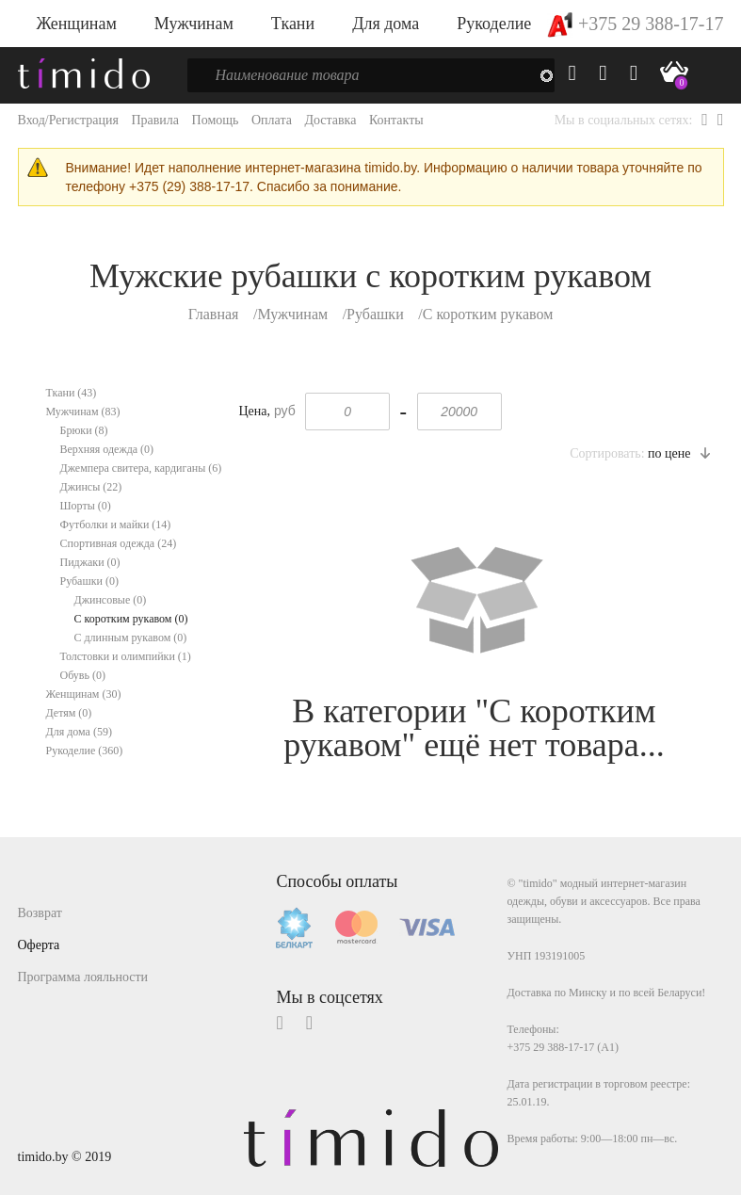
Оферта (39, 945)
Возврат (40, 913)
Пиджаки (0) (90, 562)
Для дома (385, 23)
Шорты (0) (85, 505)
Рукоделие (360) (84, 750)
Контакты (396, 120)
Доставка (330, 120)
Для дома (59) (79, 731)
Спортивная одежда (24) (118, 543)
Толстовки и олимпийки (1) (125, 656)
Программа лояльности (83, 977)
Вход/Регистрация (68, 120)
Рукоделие (494, 23)
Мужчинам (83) (83, 411)
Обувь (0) (82, 675)
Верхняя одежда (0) (107, 449)
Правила (155, 120)
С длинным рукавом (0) (130, 637)
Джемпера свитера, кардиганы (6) (141, 468)
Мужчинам (194, 23)
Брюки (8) (84, 430)
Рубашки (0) (89, 581)
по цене (678, 453)
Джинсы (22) (91, 486)
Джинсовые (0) (110, 599)
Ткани (292, 23)
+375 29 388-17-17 (635, 23)
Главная (213, 314)
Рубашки (375, 314)
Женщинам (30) (83, 694)
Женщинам (77, 23)
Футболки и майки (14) (115, 524)
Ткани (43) (71, 392)
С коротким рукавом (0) (131, 618)
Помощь (215, 120)
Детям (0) (69, 712)
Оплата (271, 120)
